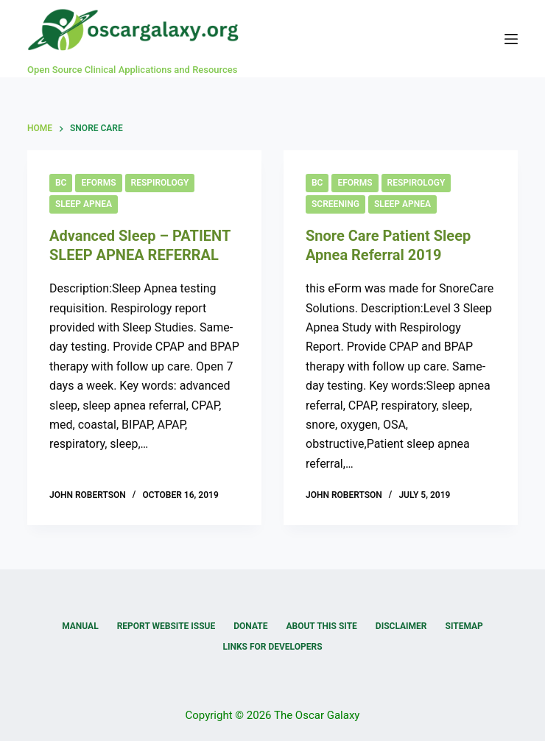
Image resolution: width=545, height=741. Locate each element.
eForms (98, 183)
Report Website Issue (166, 626)
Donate (250, 626)
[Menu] (511, 39)
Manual (80, 626)
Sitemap (464, 626)
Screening (335, 204)
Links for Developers (272, 647)
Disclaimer (401, 626)
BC (60, 183)
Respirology (160, 183)
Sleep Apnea (83, 204)
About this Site (321, 626)
